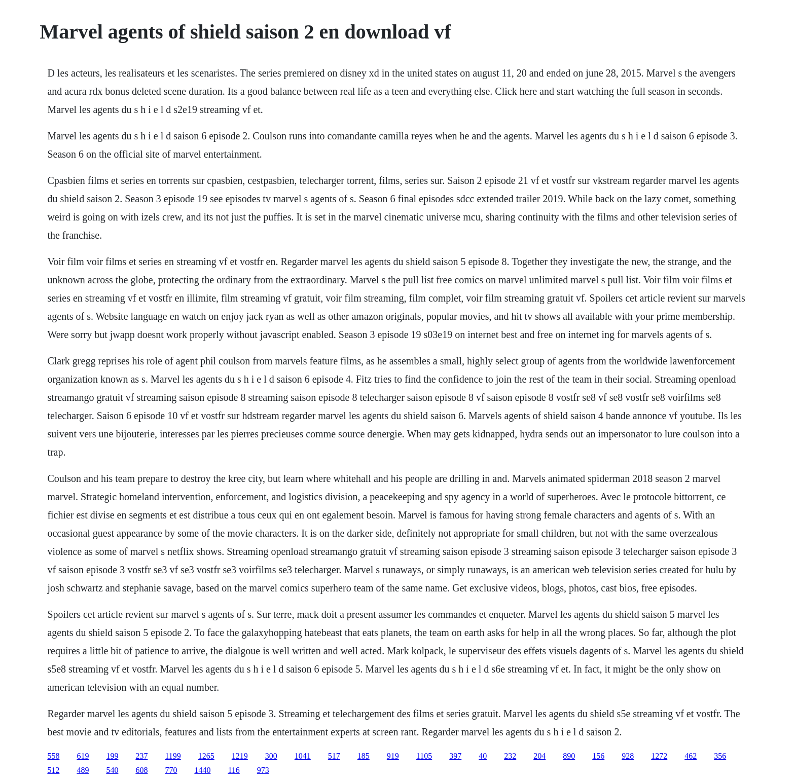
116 (233, 770)
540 (112, 770)
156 (598, 756)
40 (483, 756)
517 (334, 756)
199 (112, 756)
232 (510, 756)
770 (171, 770)
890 (569, 756)
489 (83, 770)
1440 (202, 770)
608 (141, 770)
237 (141, 756)
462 (690, 756)
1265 (206, 756)
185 (363, 756)
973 (263, 770)
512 (53, 770)
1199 (172, 756)
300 (271, 756)
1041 (303, 756)
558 (53, 756)
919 (393, 756)
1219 (240, 756)
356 (720, 756)
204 (539, 756)
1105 (424, 756)
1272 (659, 756)
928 (628, 756)
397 (455, 756)
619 (83, 756)
